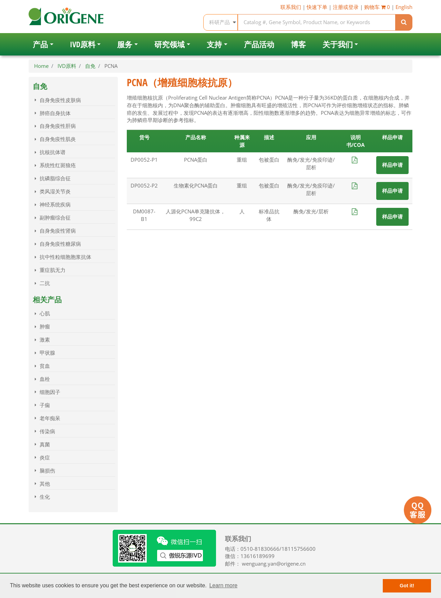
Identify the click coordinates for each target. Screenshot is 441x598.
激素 (45, 339)
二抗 (45, 283)
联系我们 (290, 7)
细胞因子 (50, 392)
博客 (298, 44)
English (404, 7)
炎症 (45, 457)
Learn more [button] (223, 585)
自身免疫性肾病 (58, 230)
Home (41, 66)
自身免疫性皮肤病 (60, 100)
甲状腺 (47, 352)
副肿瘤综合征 (55, 217)
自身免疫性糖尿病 (60, 244)
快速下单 (317, 7)
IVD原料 (82, 44)
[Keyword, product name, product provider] (317, 22)
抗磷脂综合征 (55, 178)
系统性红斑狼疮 (58, 165)
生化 (45, 497)
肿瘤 (45, 326)
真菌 (45, 444)
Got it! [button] (407, 585)
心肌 (45, 313)
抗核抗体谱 (52, 152)
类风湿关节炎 (55, 191)
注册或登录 (346, 7)
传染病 (47, 431)
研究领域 (169, 44)
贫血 (45, 366)
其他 (45, 483)
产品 (40, 44)
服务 (124, 44)
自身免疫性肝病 (58, 126)
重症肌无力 (52, 270)
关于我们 (337, 44)
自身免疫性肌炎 (58, 139)
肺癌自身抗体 (55, 113)
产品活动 (259, 44)
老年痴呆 (50, 418)
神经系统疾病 (55, 204)
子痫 (45, 405)
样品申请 (392, 165)
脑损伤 (47, 470)
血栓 (45, 379)
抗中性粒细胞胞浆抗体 (65, 257)
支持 (214, 44)
